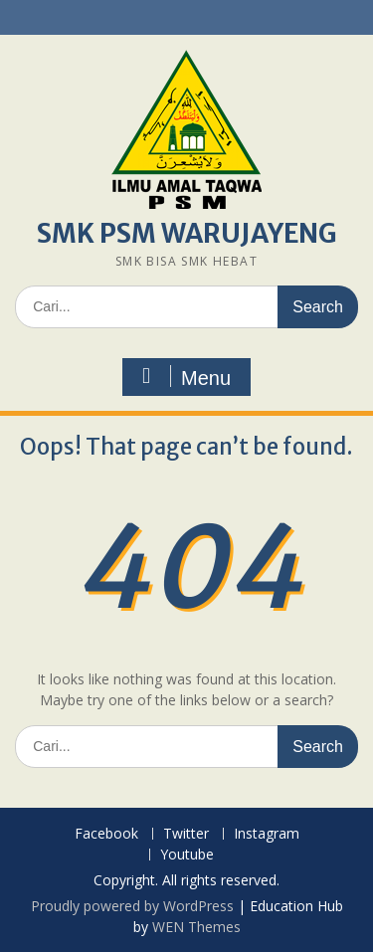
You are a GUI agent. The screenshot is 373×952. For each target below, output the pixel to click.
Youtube (187, 855)
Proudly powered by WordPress (132, 905)
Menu (184, 377)
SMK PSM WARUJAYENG (187, 233)
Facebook (106, 834)
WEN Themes (196, 926)
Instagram (266, 834)
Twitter (186, 834)
